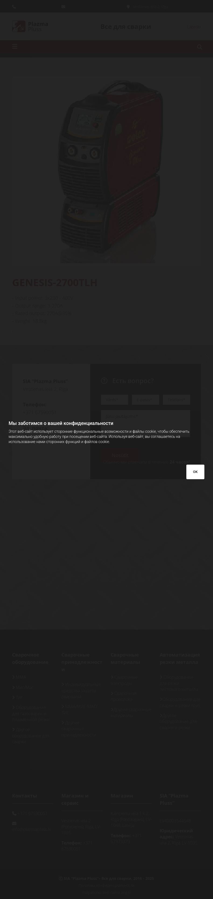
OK (195, 472)
